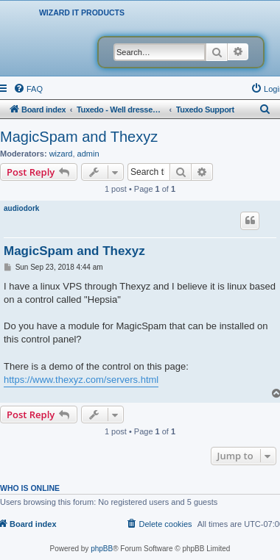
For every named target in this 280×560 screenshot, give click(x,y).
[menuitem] (28, 89)
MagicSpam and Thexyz (79, 137)
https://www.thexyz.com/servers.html (81, 379)
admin (88, 153)
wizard (61, 153)
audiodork (21, 208)
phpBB (102, 549)
